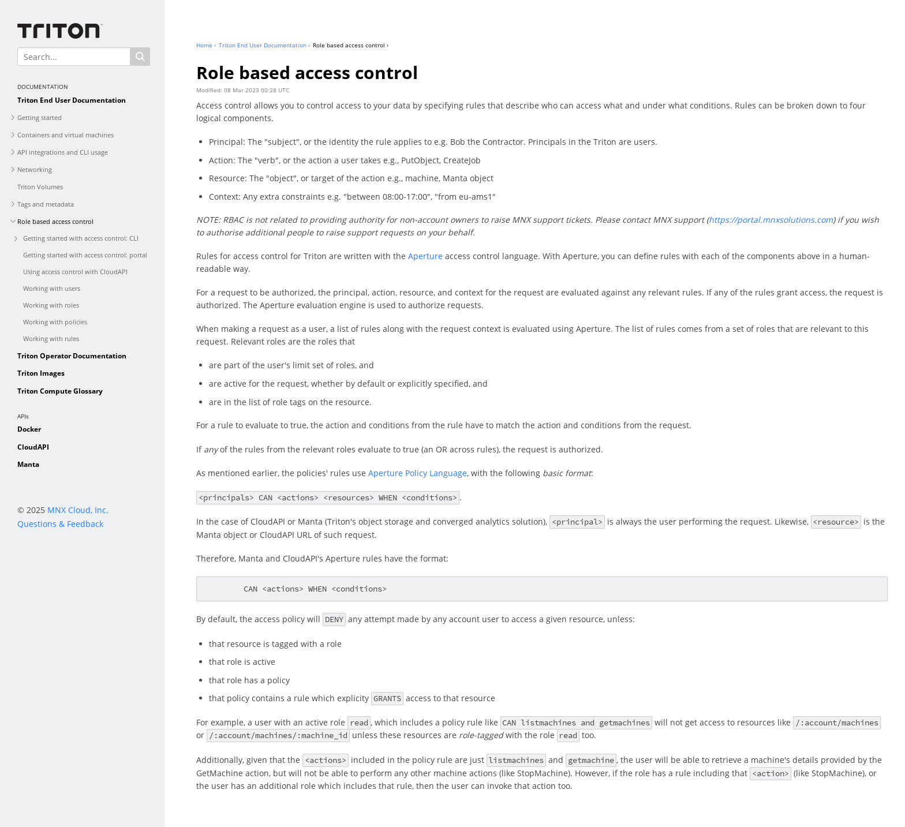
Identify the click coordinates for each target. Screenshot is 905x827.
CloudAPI (33, 447)
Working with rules (51, 338)
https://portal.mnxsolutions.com (771, 219)
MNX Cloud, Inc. (78, 509)
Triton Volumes (40, 186)
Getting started (39, 117)
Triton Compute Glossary (60, 391)
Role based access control (55, 221)
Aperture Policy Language (417, 472)
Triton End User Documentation (71, 100)
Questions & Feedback (60, 523)
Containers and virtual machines (65, 134)
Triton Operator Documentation (71, 356)
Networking (34, 169)
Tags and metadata (45, 204)
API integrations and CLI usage (62, 152)
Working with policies (55, 321)
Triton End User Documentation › (264, 45)
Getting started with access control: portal (85, 254)
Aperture (425, 255)
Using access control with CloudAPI (75, 271)
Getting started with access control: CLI (81, 238)
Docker (29, 429)
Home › (206, 45)
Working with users (51, 288)
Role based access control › (350, 45)
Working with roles (51, 305)
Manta (28, 464)
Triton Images (41, 373)
